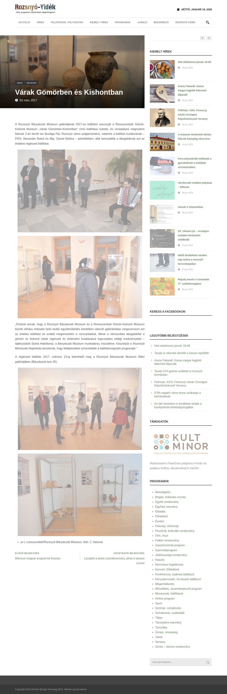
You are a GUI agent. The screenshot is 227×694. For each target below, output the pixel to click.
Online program (165, 598)
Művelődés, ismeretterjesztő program (178, 588)
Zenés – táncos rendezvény (172, 646)
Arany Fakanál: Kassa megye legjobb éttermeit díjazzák (192, 90)
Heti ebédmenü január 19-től (194, 62)
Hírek (40, 22)
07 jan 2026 (187, 245)
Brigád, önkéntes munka (170, 497)
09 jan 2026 (187, 173)
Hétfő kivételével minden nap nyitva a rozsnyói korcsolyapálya (192, 259)
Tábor (159, 617)
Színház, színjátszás (168, 608)
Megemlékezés (164, 583)
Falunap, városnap (167, 526)
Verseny (160, 641)
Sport (158, 603)
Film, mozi (161, 535)
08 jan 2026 (187, 192)
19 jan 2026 (187, 67)
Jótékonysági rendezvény (171, 555)
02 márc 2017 (28, 100)
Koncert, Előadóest (167, 569)
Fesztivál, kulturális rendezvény (175, 530)
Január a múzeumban (190, 207)
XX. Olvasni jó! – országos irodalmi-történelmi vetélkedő (193, 235)
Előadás (160, 511)
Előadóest (161, 516)
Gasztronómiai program (170, 545)
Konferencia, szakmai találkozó (174, 574)
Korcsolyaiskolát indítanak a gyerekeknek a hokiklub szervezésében (194, 163)
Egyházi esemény (166, 506)
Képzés (160, 559)
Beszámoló (161, 22)
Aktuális (24, 22)
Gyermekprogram (166, 550)
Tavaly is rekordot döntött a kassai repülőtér (181, 353)
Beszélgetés (163, 492)
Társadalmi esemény (168, 622)
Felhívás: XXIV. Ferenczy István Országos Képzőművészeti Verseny (192, 114)
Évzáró (159, 521)
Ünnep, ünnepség (166, 632)
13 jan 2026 (187, 144)
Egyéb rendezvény (167, 501)
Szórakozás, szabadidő (169, 612)
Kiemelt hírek (99, 22)
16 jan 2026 (187, 100)
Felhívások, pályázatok (67, 22)
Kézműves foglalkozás (169, 564)
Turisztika (161, 627)
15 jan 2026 (187, 124)
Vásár (159, 637)
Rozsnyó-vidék (185, 22)
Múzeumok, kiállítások (169, 593)
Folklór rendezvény (167, 540)
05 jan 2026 (187, 289)
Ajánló (142, 22)
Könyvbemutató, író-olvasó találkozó (178, 579)
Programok (123, 22)
